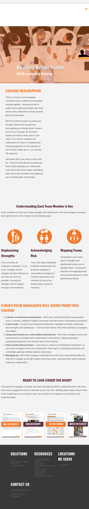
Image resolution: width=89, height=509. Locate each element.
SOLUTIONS (19, 442)
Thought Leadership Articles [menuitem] (42, 449)
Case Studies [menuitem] (39, 452)
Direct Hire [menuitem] (15, 452)
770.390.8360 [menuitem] (15, 485)
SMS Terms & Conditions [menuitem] (43, 464)
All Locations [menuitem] (64, 453)
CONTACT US (20, 473)
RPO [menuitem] (12, 448)
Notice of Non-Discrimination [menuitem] (40, 459)
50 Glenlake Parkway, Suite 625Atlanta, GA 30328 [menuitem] (20, 481)
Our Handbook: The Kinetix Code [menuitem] (45, 455)
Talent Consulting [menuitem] (18, 454)
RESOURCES (43, 442)
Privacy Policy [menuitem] (40, 462)
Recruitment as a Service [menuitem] (20, 450)
